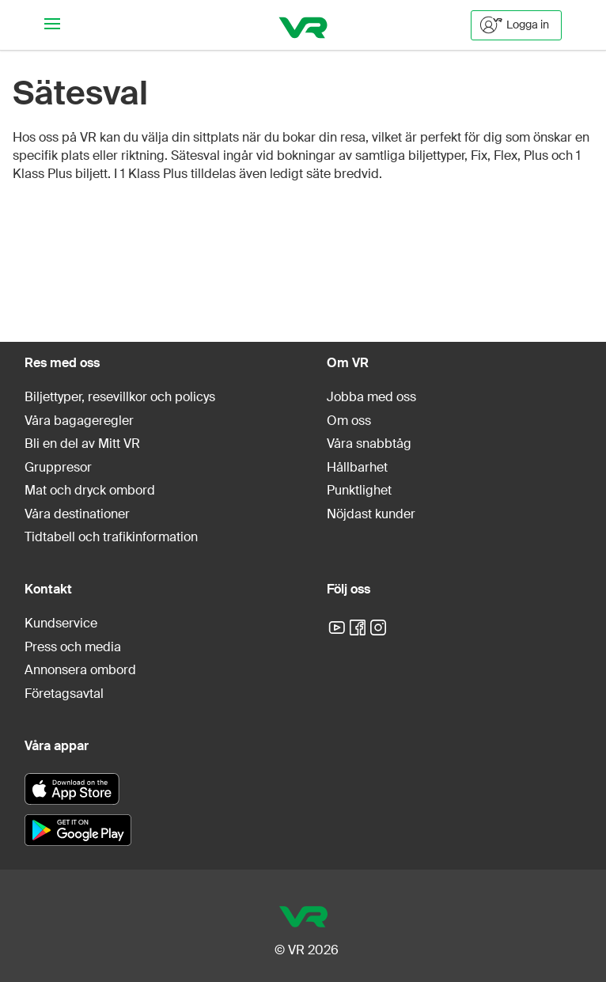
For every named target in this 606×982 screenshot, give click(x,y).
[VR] (303, 25)
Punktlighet (359, 490)
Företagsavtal (64, 693)
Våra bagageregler (79, 420)
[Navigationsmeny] (52, 25)
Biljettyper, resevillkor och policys (120, 397)
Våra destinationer (77, 514)
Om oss (349, 420)
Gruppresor (58, 467)
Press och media (73, 647)
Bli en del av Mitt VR (82, 443)
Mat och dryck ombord (90, 490)
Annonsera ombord (80, 670)
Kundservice (61, 623)
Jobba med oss (371, 397)
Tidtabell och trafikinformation (111, 537)
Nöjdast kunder (371, 514)
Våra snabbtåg (369, 443)
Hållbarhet (357, 467)
